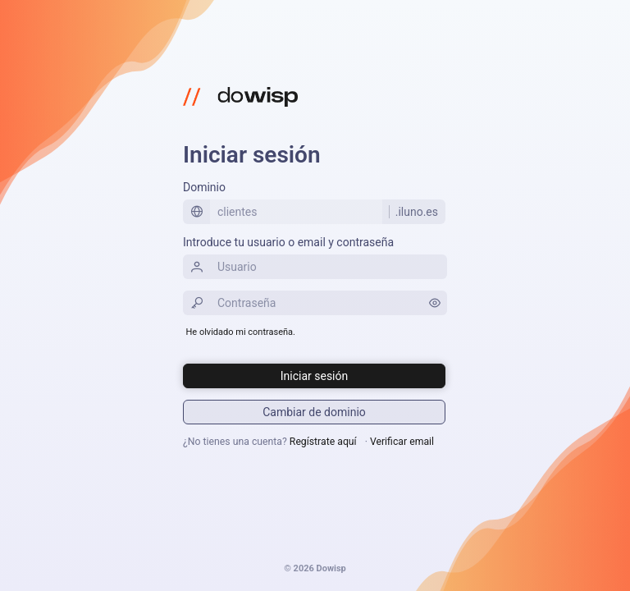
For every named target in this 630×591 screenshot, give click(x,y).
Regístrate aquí (323, 441)
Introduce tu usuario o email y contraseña (288, 242)
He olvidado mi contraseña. (240, 332)
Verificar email (402, 441)
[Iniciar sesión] (314, 376)
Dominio (204, 187)
